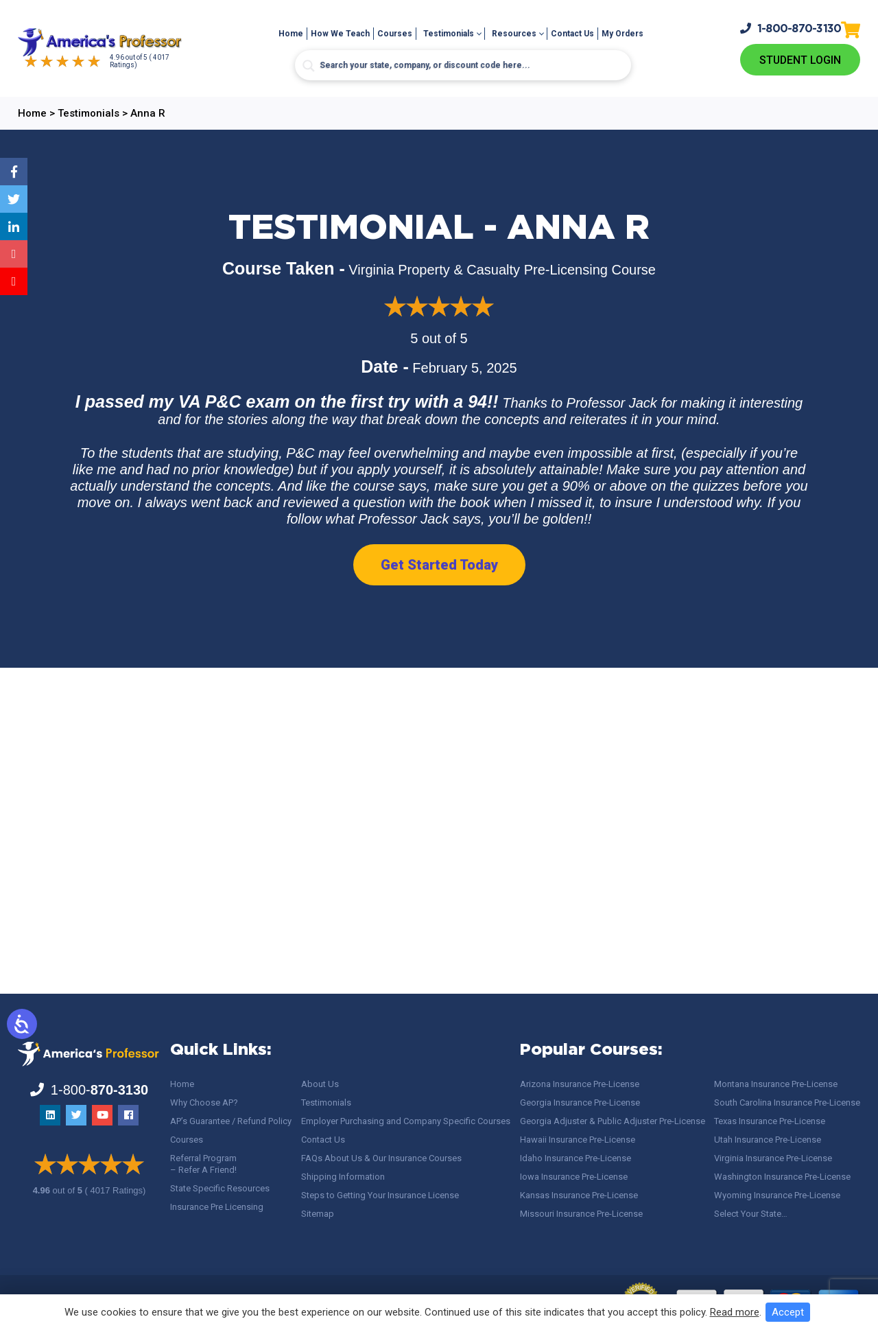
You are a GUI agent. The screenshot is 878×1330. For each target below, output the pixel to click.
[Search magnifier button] (308, 65)
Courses (394, 33)
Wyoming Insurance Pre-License (777, 1195)
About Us (320, 1084)
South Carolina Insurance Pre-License (787, 1102)
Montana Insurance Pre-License (776, 1084)
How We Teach (340, 33)
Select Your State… (750, 1214)
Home (290, 33)
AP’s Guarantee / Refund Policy (231, 1121)
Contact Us (572, 33)
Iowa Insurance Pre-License (574, 1176)
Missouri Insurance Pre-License (581, 1214)
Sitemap (317, 1214)
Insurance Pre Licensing (216, 1207)
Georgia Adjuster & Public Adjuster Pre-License (612, 1121)
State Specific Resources (220, 1188)
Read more (734, 1312)
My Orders (622, 33)
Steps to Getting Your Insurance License (380, 1195)
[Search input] (463, 65)
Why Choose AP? (204, 1102)
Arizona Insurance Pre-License (579, 1084)
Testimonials (448, 33)
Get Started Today (439, 565)
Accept (788, 1312)
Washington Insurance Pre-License (782, 1176)
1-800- (791, 28)
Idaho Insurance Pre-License (575, 1158)
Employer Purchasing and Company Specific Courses (405, 1121)
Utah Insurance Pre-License (767, 1139)
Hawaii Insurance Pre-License (577, 1139)
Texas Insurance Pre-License (769, 1121)
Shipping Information (343, 1176)
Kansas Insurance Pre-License (579, 1195)
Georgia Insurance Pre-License (580, 1102)
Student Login (800, 60)
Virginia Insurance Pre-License (773, 1158)
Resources (514, 33)
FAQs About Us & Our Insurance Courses (381, 1158)
